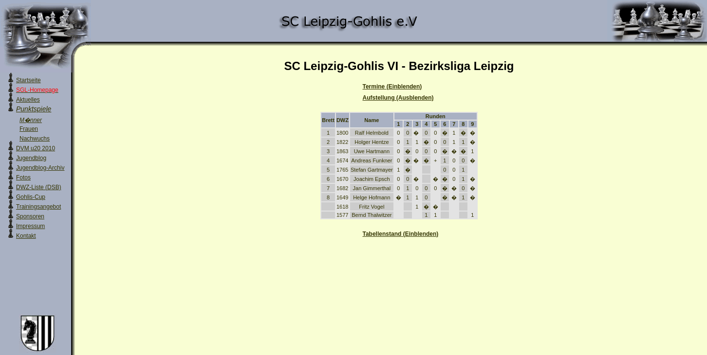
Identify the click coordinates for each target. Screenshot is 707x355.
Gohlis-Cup (30, 197)
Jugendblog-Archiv (40, 167)
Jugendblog (31, 158)
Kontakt (26, 235)
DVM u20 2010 (35, 148)
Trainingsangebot (38, 206)
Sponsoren (30, 216)
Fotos (23, 177)
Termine (392, 86)
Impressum (30, 226)
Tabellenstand (401, 234)
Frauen (28, 128)
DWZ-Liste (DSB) (38, 187)
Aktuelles (28, 99)
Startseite (28, 80)
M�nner (30, 120)
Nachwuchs (34, 138)
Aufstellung (398, 97)
